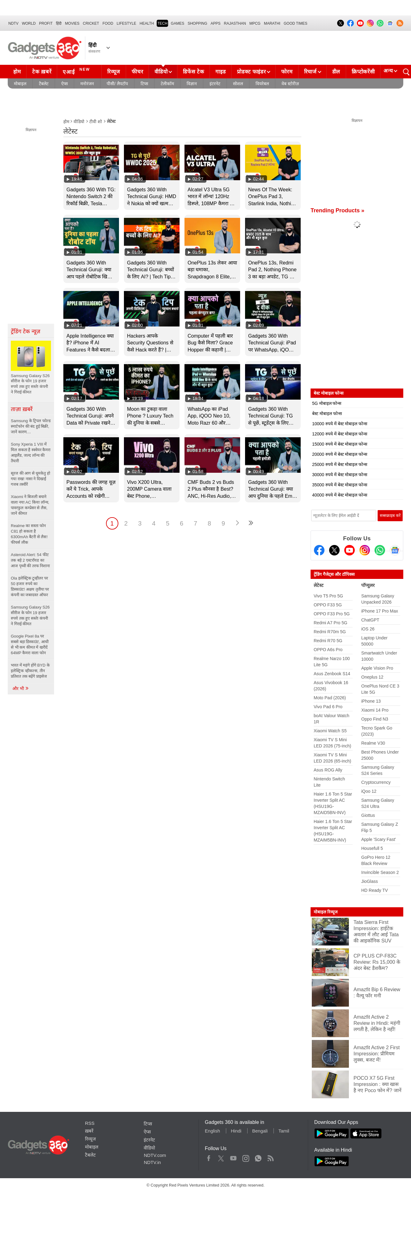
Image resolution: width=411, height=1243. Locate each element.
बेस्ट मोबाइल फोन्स (327, 413)
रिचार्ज (310, 72)
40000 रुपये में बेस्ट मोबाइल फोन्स (339, 495)
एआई (77, 71)
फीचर (137, 72)
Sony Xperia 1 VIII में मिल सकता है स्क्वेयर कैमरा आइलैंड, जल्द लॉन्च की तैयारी (30, 452)
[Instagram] (364, 550)
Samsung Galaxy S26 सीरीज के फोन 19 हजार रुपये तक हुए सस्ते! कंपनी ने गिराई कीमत (30, 615)
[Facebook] (319, 550)
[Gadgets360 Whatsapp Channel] (380, 550)
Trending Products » (337, 210)
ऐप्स (64, 83)
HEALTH (147, 23)
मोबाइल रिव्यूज (325, 911)
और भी (20, 688)
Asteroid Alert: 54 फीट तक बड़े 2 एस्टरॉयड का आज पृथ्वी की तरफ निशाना (30, 560)
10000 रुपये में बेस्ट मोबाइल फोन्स (339, 423)
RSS (90, 1123)
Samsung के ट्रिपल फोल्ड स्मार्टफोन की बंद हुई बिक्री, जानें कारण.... (31, 426)
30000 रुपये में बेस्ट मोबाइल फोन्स (339, 474)
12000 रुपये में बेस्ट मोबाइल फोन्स (339, 433)
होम (17, 72)
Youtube (233, 1156)
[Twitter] (334, 550)
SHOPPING (197, 23)
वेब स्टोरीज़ (290, 83)
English (212, 1130)
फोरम (286, 72)
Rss (270, 1156)
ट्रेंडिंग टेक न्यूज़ (25, 331)
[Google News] (395, 550)
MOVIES (72, 23)
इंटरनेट (215, 83)
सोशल (238, 83)
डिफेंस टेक (193, 72)
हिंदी (58, 23)
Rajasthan (235, 23)
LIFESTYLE (126, 23)
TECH (162, 23)
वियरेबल (262, 83)
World (29, 23)
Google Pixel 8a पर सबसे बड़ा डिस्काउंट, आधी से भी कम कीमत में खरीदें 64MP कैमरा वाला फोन (30, 644)
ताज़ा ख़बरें (21, 409)
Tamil (283, 1130)
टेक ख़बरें (41, 72)
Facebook (209, 1156)
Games (177, 23)
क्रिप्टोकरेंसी (363, 72)
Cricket (91, 23)
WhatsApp (258, 1156)
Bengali (260, 1130)
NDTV (13, 23)
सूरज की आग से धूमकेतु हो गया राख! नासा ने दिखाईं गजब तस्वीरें (30, 479)
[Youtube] (349, 550)
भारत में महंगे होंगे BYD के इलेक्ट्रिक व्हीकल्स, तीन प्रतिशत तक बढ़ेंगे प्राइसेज (30, 671)
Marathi (272, 23)
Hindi (236, 1130)
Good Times (295, 23)
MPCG (255, 23)
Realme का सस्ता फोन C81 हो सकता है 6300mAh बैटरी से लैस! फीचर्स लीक (29, 534)
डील (336, 72)
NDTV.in (152, 1162)
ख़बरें (89, 1130)
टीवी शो (95, 121)
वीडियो (161, 72)
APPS (216, 23)
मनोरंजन (87, 83)
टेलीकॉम (167, 83)
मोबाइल (20, 83)
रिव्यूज (113, 72)
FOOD (108, 23)
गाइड (220, 72)
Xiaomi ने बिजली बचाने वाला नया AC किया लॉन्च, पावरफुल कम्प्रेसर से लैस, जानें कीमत (30, 505)
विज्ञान (192, 83)
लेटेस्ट (319, 585)
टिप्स (144, 83)
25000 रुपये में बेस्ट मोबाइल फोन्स (339, 464)
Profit (46, 23)
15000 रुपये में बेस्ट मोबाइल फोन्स (339, 444)
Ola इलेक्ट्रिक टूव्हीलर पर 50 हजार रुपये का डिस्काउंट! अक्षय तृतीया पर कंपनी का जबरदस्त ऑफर (30, 586)
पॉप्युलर (368, 585)
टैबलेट (44, 83)
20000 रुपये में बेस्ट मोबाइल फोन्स (339, 454)
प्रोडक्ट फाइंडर (251, 72)
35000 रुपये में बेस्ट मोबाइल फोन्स (339, 484)
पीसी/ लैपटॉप (117, 83)
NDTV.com (155, 1155)
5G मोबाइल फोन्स (326, 403)
